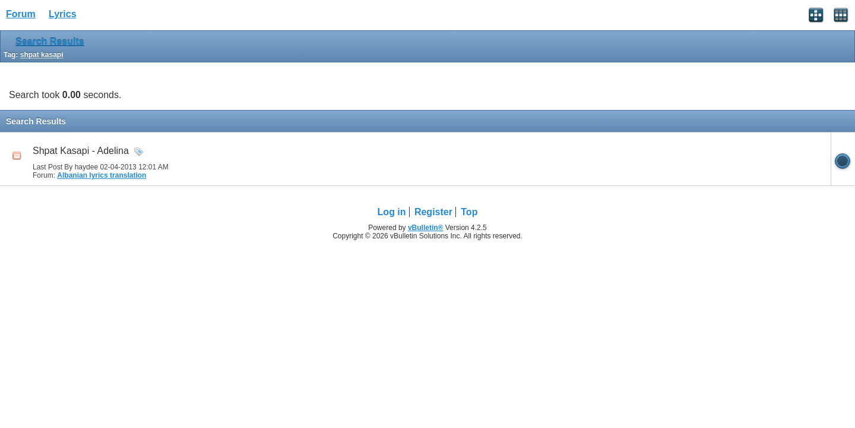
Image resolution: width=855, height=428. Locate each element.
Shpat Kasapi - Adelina (81, 151)
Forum (21, 14)
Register (433, 212)
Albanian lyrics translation (101, 175)
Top (469, 212)
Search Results (49, 42)
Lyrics (63, 14)
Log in (392, 212)
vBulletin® (426, 228)
